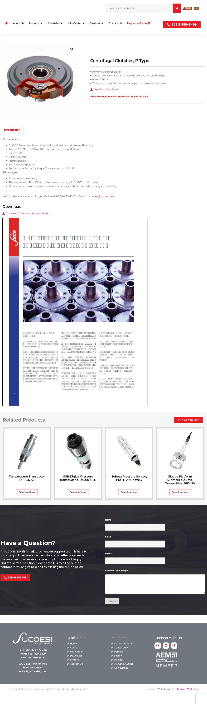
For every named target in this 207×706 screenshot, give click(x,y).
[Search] (177, 8)
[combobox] (138, 8)
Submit (112, 611)
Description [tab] (12, 137)
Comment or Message (116, 581)
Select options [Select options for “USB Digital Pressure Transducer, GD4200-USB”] (78, 502)
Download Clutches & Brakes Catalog (25, 221)
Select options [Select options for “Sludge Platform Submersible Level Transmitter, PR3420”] (180, 502)
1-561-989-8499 (37, 664)
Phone (109, 564)
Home (5, 37)
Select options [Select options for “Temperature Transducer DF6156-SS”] (27, 502)
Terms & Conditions (75, 699)
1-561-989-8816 (35, 667)
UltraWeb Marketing (187, 699)
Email (108, 547)
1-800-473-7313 (38, 660)
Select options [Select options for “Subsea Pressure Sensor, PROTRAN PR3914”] (129, 502)
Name (109, 530)
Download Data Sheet (104, 97)
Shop (12, 37)
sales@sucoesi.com (103, 203)
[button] (72, 57)
